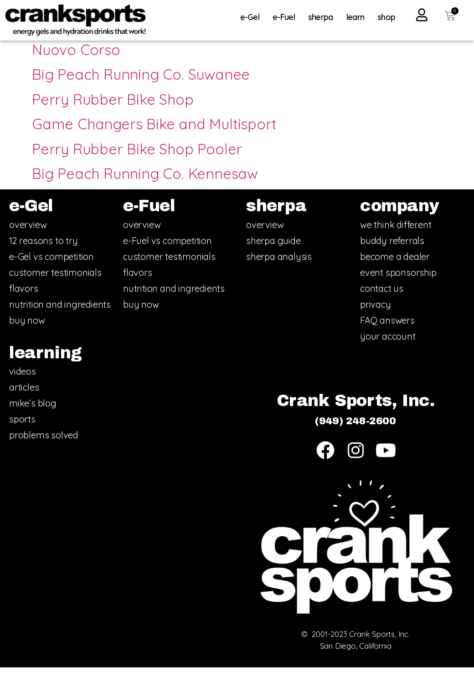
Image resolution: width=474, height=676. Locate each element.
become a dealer (395, 265)
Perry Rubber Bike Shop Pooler (137, 157)
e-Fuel (286, 17)
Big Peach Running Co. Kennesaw (145, 182)
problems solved (43, 444)
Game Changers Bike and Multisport (154, 133)
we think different (395, 233)
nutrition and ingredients (60, 313)
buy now (27, 329)
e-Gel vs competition (51, 265)
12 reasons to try (43, 249)
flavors (23, 297)
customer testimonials (55, 281)
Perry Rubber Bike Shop (113, 108)
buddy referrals (392, 249)
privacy (375, 313)
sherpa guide (273, 249)
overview (27, 233)
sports (22, 428)
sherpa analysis (279, 265)
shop (386, 17)
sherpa (323, 17)
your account (388, 345)
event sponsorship (398, 281)
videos (22, 380)
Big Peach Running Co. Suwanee (141, 83)
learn (357, 17)
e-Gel (252, 17)
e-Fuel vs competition (167, 249)
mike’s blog (33, 412)
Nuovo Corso (76, 59)
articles (24, 396)
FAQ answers (387, 329)
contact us (381, 297)
